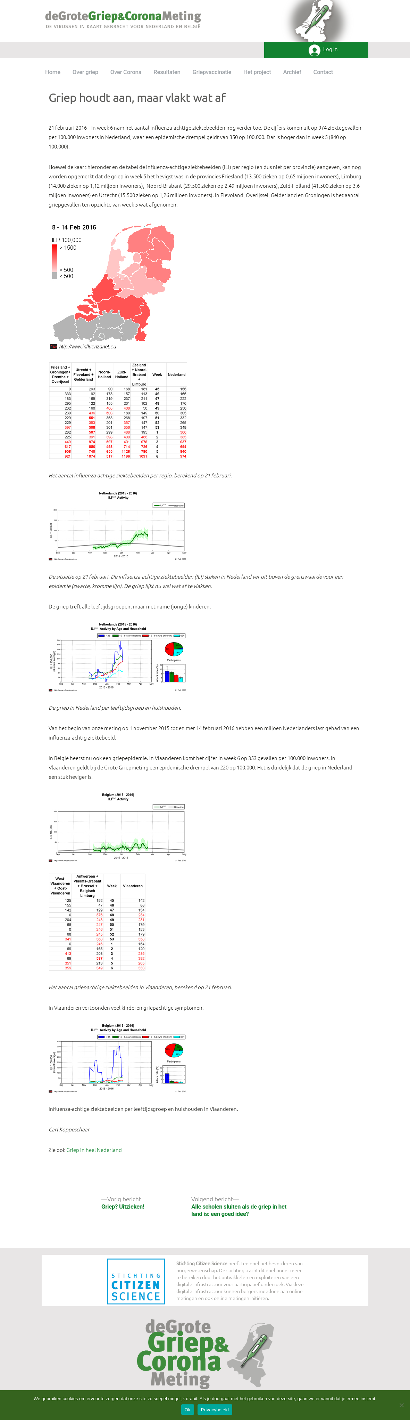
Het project (257, 71)
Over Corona (126, 71)
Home (52, 71)
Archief (292, 71)
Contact (323, 71)
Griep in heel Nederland (94, 1149)
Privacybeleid (215, 1409)
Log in (330, 49)
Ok (188, 1409)
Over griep (85, 71)
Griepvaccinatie (211, 71)
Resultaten (166, 71)
